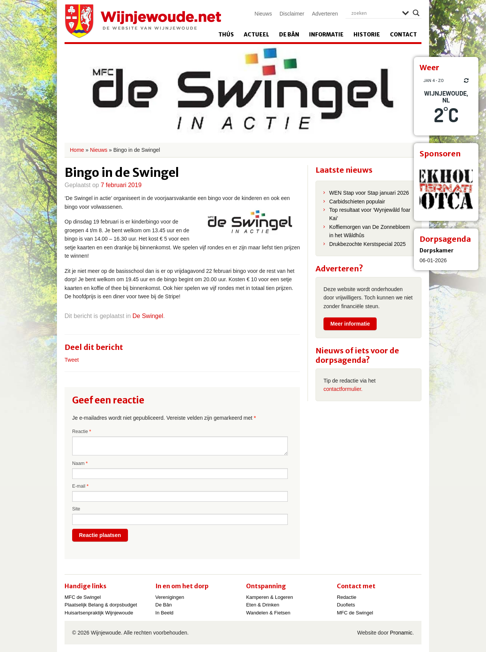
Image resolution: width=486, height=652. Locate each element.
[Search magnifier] (416, 13)
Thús (226, 34)
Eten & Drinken (262, 605)
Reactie (81, 431)
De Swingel (148, 316)
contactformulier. (343, 389)
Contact (403, 34)
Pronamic (401, 633)
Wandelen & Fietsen (268, 613)
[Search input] (374, 13)
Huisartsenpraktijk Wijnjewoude (99, 613)
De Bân (289, 34)
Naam (80, 463)
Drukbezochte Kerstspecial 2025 (367, 244)
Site (76, 509)
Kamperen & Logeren (269, 597)
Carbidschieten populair (357, 201)
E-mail (80, 486)
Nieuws (263, 14)
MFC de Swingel (83, 597)
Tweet (72, 360)
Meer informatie (350, 324)
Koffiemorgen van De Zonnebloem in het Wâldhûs (369, 231)
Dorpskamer (437, 250)
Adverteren (325, 14)
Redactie (346, 597)
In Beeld (164, 613)
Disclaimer (291, 14)
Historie (366, 34)
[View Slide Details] (446, 188)
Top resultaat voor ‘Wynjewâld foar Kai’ (369, 214)
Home (77, 150)
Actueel (256, 34)
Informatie (326, 34)
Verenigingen (169, 597)
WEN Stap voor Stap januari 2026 (369, 193)
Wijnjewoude (143, 21)
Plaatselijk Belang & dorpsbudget (101, 605)
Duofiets (346, 605)
